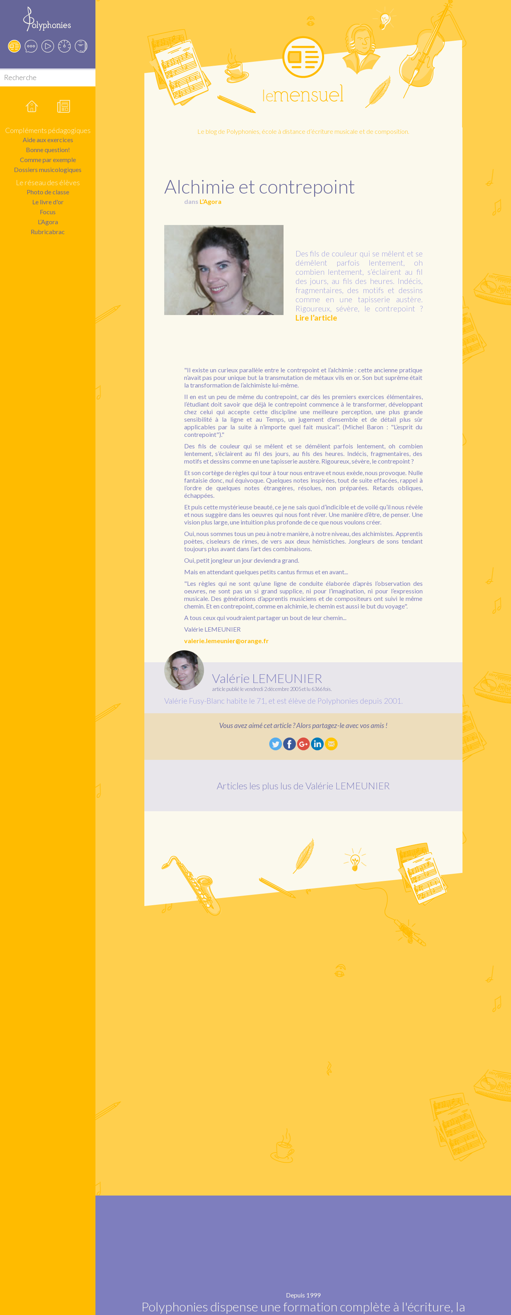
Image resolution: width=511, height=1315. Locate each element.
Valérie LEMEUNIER (267, 678)
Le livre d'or (48, 201)
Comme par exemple (48, 159)
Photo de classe (48, 192)
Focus (48, 211)
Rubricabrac (48, 231)
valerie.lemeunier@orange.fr (226, 640)
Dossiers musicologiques (48, 169)
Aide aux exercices (48, 139)
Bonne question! (48, 149)
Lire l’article (316, 317)
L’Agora (48, 221)
